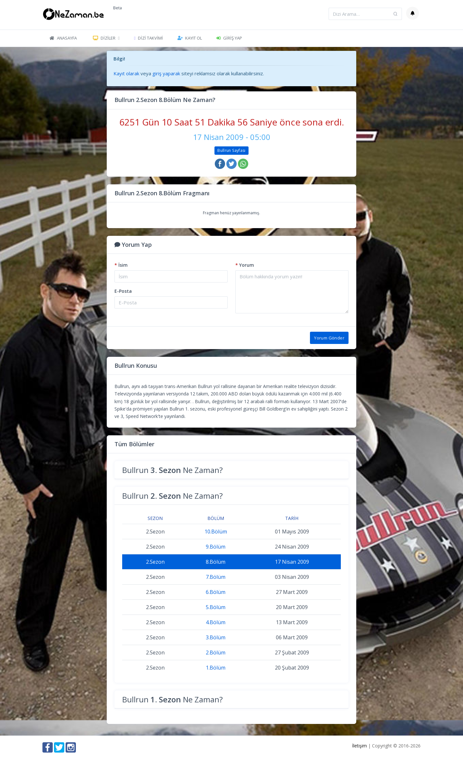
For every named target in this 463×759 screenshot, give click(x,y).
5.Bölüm (215, 607)
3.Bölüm (215, 637)
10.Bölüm (215, 531)
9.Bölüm (215, 546)
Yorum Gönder (329, 338)
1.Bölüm (215, 667)
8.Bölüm (215, 561)
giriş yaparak (166, 73)
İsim (121, 265)
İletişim (359, 746)
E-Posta (123, 291)
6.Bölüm (215, 592)
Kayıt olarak (126, 73)
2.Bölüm (215, 652)
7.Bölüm (215, 576)
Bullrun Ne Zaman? (172, 470)
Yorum (244, 265)
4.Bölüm (215, 622)
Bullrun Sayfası (231, 150)
